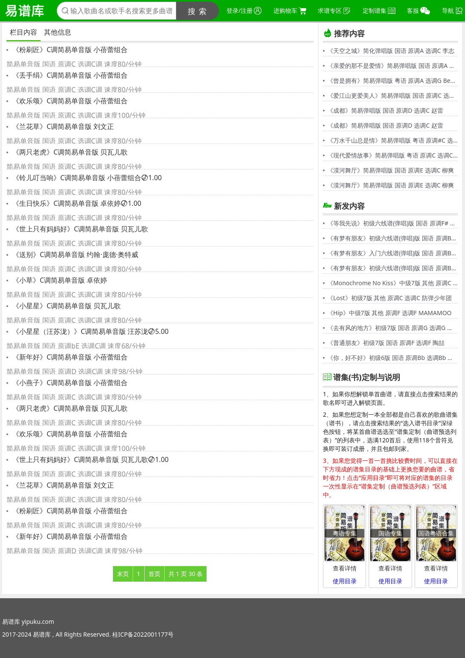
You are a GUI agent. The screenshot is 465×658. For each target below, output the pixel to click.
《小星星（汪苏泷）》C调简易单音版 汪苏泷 (90, 331)
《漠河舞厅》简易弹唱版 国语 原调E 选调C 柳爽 (390, 170)
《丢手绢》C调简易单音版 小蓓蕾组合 (69, 75)
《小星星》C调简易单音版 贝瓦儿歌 (66, 305)
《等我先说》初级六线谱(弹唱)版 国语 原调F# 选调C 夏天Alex (392, 223)
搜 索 (198, 11)
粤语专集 (345, 533)
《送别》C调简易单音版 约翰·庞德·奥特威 (74, 254)
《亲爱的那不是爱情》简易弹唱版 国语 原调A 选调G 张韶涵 (392, 65)
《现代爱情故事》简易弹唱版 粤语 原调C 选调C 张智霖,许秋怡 (392, 155)
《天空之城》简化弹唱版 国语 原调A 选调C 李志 (390, 51)
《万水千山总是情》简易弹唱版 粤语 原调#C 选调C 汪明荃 (392, 140)
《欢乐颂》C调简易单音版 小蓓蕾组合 (69, 100)
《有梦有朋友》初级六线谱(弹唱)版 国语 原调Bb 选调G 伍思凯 (392, 238)
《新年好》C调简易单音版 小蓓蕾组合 (69, 357)
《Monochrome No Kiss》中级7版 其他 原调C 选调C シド (392, 283)
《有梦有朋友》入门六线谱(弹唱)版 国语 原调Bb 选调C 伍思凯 (392, 253)
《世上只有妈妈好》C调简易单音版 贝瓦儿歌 (79, 229)
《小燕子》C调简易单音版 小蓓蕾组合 (69, 382)
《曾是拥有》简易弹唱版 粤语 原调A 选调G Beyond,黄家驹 (392, 80)
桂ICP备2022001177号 (143, 634)
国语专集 (390, 533)
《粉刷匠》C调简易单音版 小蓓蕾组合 (69, 49)
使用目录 (345, 581)
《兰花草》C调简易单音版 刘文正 (62, 126)
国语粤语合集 (436, 533)
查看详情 (345, 568)
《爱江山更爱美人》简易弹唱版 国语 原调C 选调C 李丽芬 (392, 95)
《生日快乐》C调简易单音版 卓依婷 (76, 203)
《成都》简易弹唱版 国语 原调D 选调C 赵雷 (385, 110)
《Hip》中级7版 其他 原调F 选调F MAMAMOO (389, 313)
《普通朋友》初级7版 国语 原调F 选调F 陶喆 (386, 343)
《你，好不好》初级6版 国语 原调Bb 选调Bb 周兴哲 (392, 358)
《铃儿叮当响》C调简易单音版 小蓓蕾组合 (86, 177)
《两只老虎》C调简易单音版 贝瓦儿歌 (69, 152)
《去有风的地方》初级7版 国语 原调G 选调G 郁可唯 (392, 328)
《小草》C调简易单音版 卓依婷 (59, 280)
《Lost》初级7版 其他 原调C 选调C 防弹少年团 (389, 298)
